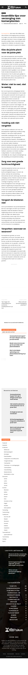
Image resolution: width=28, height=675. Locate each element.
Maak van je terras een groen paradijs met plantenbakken (17, 361)
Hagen (5, 520)
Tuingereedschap (8, 477)
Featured (4, 459)
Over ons (17, 670)
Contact (23, 670)
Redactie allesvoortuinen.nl (11, 23)
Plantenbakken (7, 473)
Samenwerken (10, 670)
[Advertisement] (14, 2)
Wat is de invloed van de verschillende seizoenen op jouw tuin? (17, 446)
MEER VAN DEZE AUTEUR (8, 348)
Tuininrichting (5, 529)
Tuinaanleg (5, 526)
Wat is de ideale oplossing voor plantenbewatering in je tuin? (18, 369)
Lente (5, 497)
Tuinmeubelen (7, 484)
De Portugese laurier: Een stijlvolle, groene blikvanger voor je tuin (17, 580)
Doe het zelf (7, 533)
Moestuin (6, 537)
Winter (5, 499)
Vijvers (4, 558)
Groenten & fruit (8, 517)
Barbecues (6, 466)
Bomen (6, 511)
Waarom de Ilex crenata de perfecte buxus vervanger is (17, 572)
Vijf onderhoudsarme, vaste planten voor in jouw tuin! (17, 422)
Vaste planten (7, 524)
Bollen (5, 508)
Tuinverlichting (7, 486)
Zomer (5, 502)
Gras (5, 515)
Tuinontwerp (5, 553)
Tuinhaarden (7, 479)
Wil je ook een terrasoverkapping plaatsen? (21, 320)
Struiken (6, 522)
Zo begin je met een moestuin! (16, 429)
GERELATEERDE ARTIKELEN (8, 346)
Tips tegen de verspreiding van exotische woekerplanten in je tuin (7, 321)
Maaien (6, 535)
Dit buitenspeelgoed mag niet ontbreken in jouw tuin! (17, 437)
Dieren (5, 513)
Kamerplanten (5, 50)
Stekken (6, 542)
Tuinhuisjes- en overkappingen (11, 482)
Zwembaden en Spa (9, 491)
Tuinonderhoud (6, 549)
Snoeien (6, 540)
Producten (5, 464)
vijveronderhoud (8, 551)
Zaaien (5, 546)
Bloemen (6, 506)
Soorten (4, 504)
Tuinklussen (5, 531)
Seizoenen (5, 493)
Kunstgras (6, 470)
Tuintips (7, 10)
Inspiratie (4, 462)
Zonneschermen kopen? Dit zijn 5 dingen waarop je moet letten (18, 354)
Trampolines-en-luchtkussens (11, 475)
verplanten (6, 544)
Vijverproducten (8, 488)
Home (2, 10)
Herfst (5, 495)
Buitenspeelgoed (8, 468)
